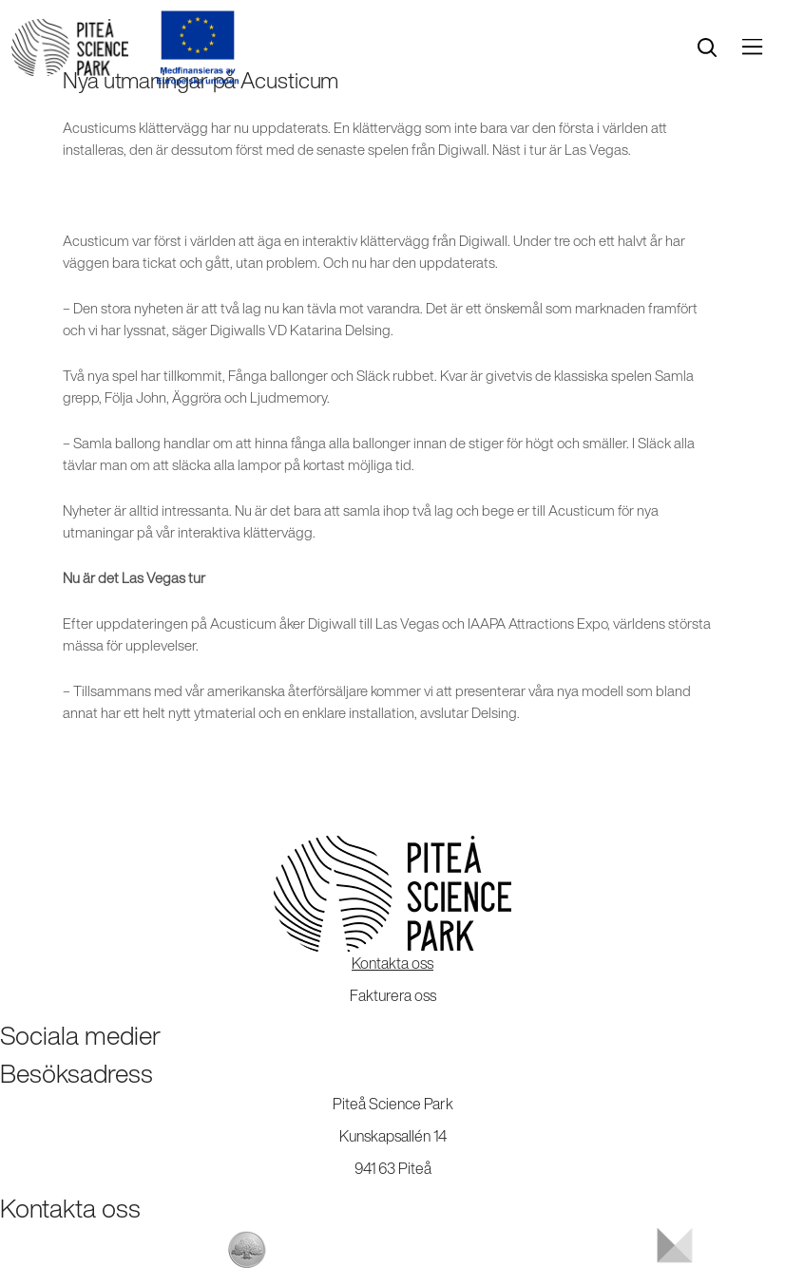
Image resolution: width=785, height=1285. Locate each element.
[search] (707, 48)
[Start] (69, 47)
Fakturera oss (393, 995)
